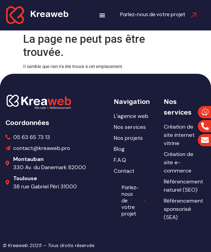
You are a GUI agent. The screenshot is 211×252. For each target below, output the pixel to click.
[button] (102, 15)
